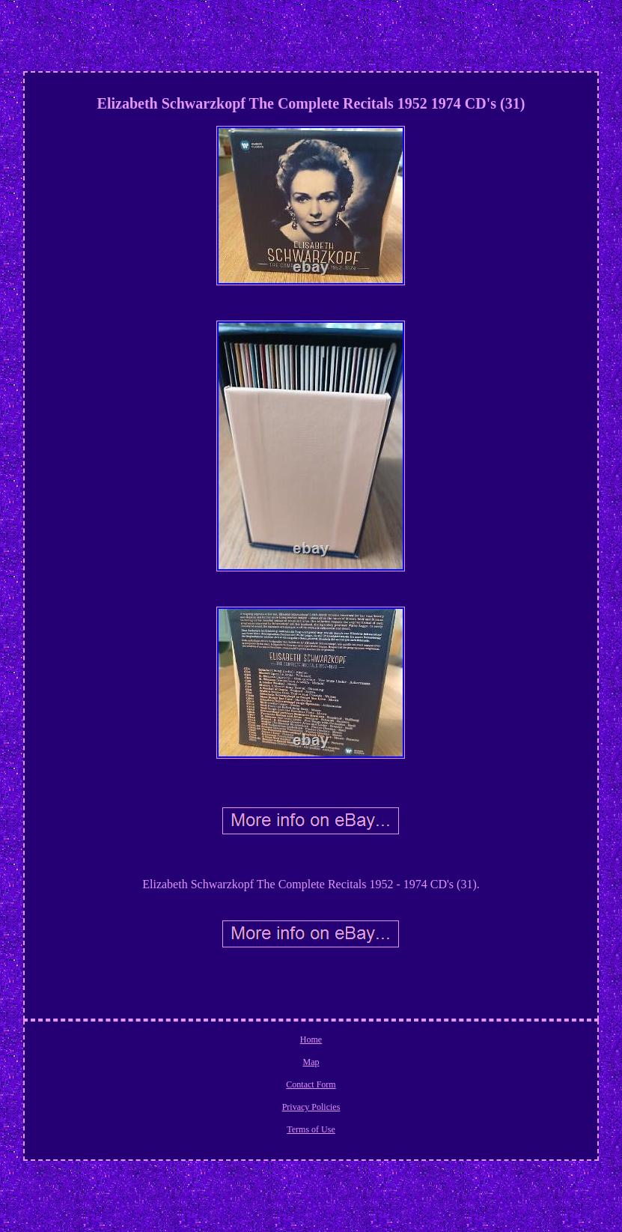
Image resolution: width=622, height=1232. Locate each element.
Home (311, 1039)
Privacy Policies (311, 1107)
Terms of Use (311, 1129)
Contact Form (310, 1084)
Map (310, 1062)
